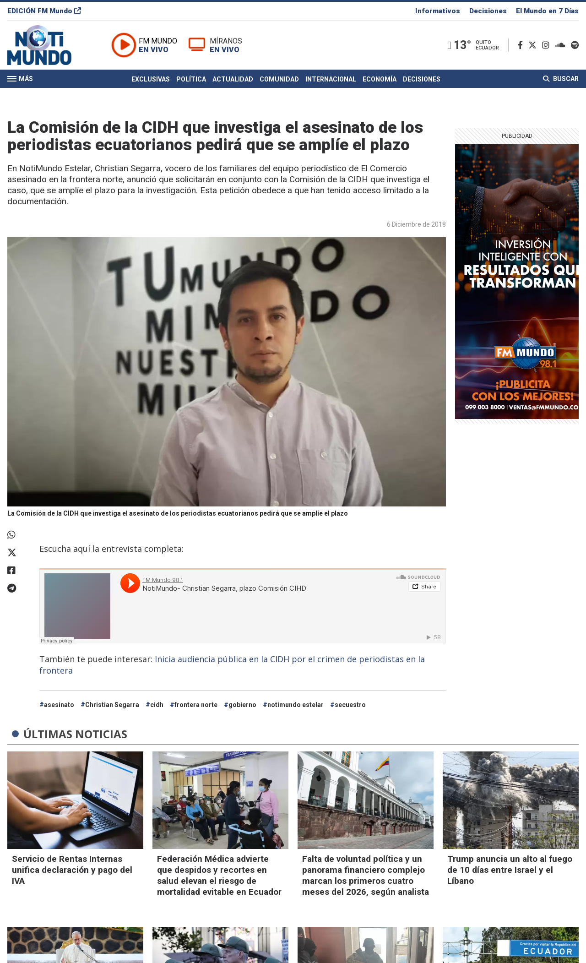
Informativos (437, 11)
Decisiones (488, 11)
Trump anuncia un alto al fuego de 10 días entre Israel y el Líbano (509, 870)
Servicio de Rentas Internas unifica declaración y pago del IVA (72, 870)
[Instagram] (547, 45)
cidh (156, 704)
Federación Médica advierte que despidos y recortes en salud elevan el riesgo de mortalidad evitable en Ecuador (219, 875)
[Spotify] (575, 45)
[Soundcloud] (562, 45)
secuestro (350, 704)
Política (191, 79)
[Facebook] (522, 45)
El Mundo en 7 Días (547, 11)
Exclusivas (150, 79)
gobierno (242, 704)
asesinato (59, 704)
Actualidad (232, 79)
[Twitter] (534, 45)
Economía (379, 79)
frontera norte (195, 704)
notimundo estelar (295, 704)
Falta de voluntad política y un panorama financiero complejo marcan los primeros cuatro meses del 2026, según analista (365, 875)
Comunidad (279, 79)
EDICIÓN (44, 11)
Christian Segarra (112, 704)
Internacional (330, 79)
